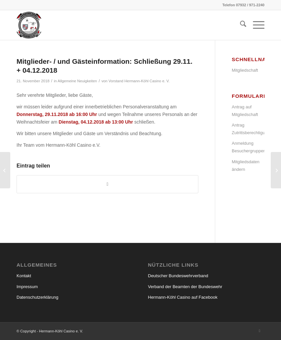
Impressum (27, 286)
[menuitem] (239, 25)
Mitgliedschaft (245, 70)
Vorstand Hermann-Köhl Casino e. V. (139, 81)
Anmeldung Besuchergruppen (248, 147)
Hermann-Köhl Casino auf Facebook (183, 297)
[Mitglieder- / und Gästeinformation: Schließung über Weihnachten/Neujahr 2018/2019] (276, 170)
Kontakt (24, 275)
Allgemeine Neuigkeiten (77, 81)
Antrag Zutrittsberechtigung (248, 129)
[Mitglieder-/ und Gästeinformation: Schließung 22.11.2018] (5, 170)
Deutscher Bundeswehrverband (178, 275)
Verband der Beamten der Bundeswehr (185, 286)
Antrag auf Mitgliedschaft (245, 110)
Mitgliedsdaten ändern (246, 165)
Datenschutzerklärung (37, 297)
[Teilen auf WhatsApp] (107, 184)
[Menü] (255, 25)
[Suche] (239, 25)
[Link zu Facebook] (259, 331)
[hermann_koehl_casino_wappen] (29, 25)
